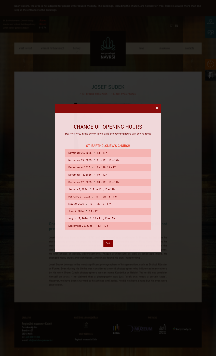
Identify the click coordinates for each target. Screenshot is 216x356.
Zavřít (108, 243)
